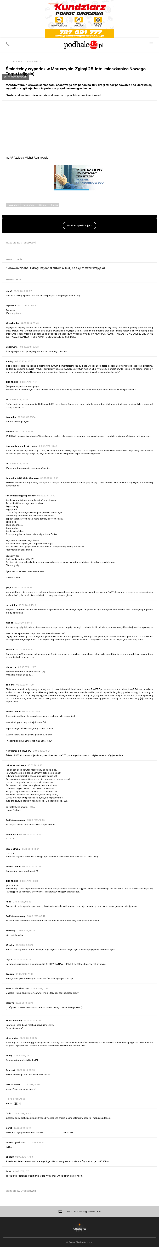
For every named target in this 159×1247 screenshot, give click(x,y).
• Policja (53, 205)
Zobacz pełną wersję (83, 1211)
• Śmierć (42, 205)
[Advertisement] (79, 126)
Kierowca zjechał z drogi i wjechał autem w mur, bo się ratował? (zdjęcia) (55, 268)
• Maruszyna (28, 205)
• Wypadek (13, 205)
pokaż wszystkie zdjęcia (80, 225)
